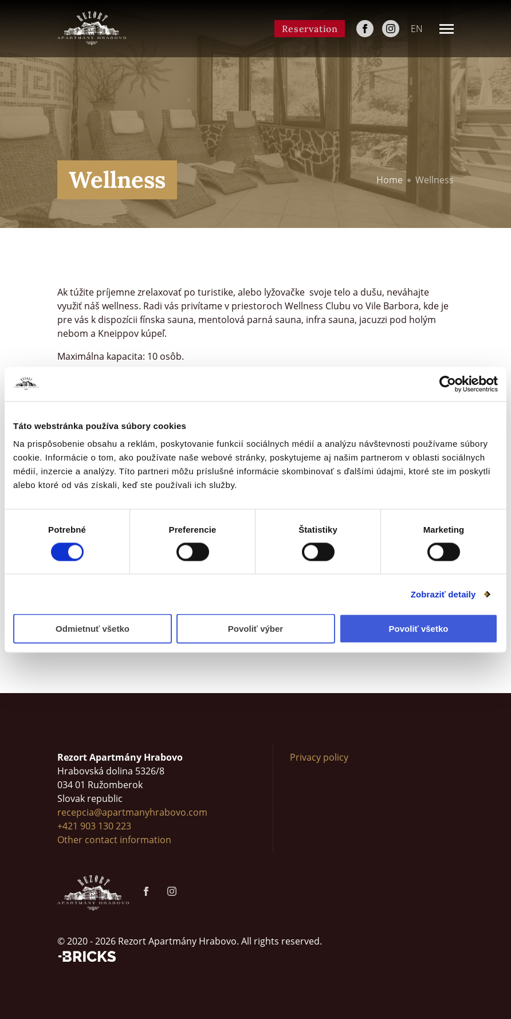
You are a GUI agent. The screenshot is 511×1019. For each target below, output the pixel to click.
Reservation (310, 28)
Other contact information (114, 839)
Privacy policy (319, 757)
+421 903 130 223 (94, 826)
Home (389, 180)
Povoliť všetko (419, 629)
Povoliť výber (255, 629)
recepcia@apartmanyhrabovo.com (132, 812)
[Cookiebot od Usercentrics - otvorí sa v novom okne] (448, 383)
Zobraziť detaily (443, 594)
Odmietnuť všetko (92, 629)
